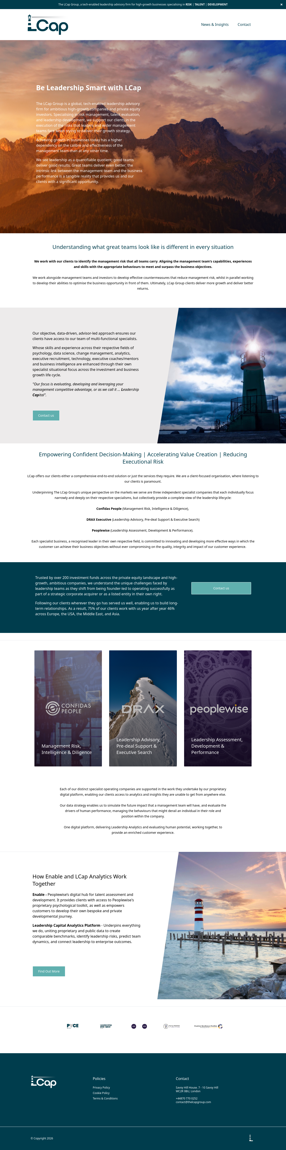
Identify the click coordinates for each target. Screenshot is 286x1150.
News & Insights (214, 24)
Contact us (46, 415)
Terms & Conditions (105, 1098)
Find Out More (49, 971)
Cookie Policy (101, 1093)
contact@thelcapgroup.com (193, 1102)
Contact (244, 24)
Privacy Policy (101, 1087)
